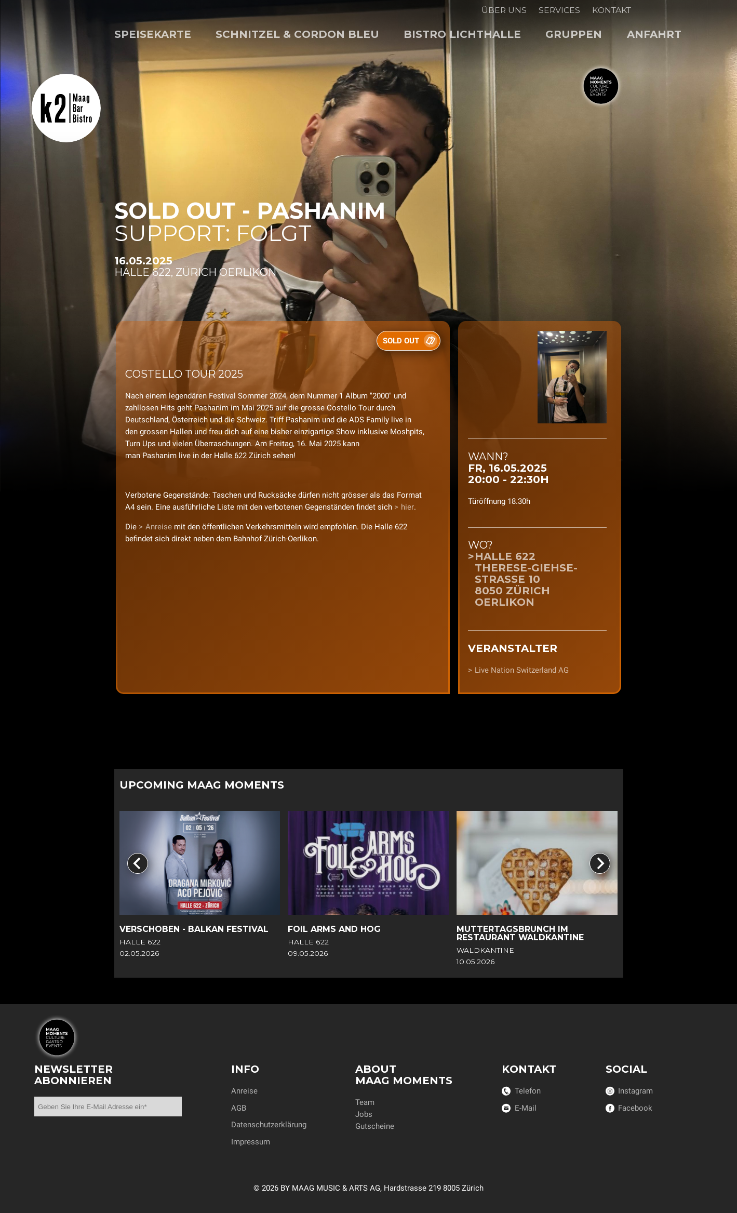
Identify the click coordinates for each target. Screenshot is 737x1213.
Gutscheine (374, 1126)
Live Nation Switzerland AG (522, 670)
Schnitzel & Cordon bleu (297, 34)
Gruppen (573, 34)
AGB (238, 1108)
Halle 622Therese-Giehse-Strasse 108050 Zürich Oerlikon (526, 579)
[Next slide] (599, 864)
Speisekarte (152, 34)
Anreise (158, 526)
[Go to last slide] (137, 864)
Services (559, 10)
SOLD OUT (401, 340)
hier (407, 507)
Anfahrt (654, 34)
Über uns (504, 10)
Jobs (363, 1114)
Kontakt (611, 10)
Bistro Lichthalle (462, 34)
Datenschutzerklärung (268, 1124)
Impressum (250, 1142)
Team (364, 1102)
